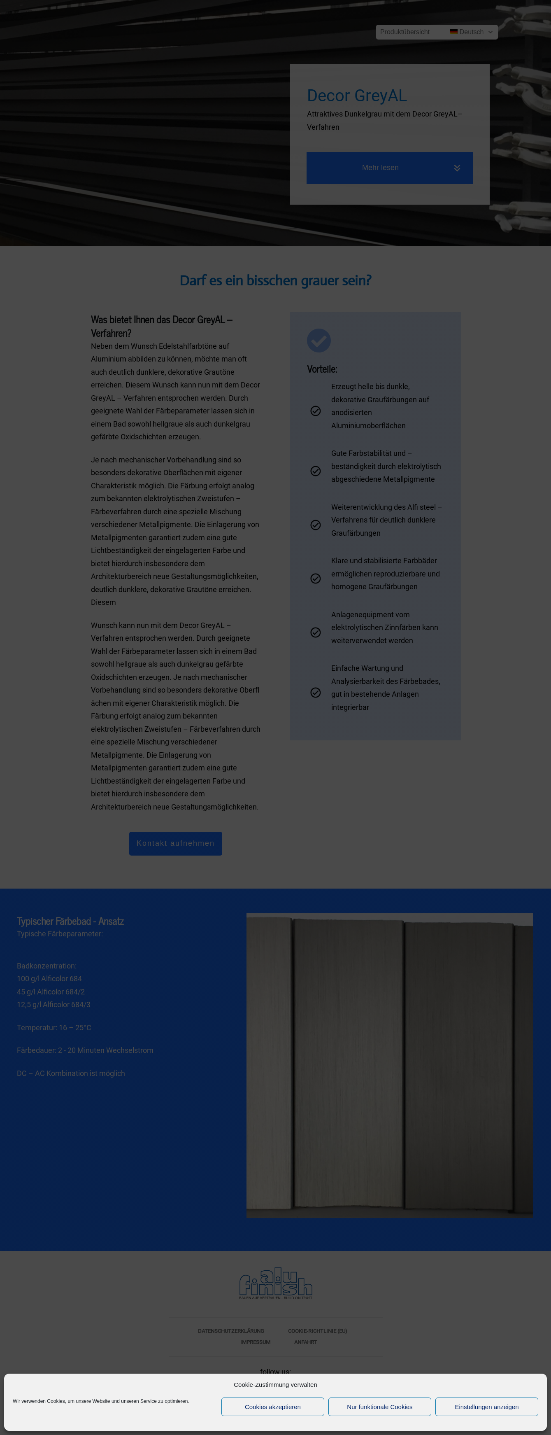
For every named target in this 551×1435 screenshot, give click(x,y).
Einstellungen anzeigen (486, 1406)
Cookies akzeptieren (273, 1406)
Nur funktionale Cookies (379, 1406)
